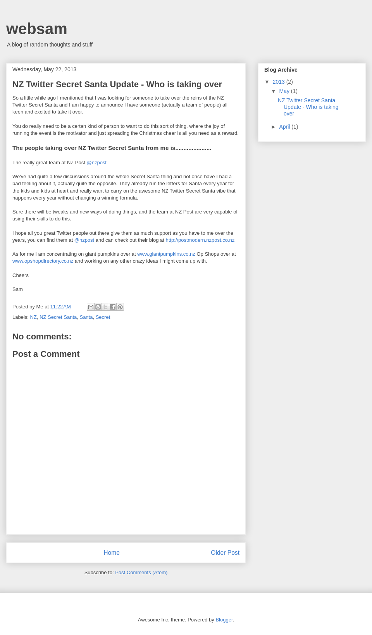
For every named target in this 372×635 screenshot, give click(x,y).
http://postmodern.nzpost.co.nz (200, 240)
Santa (86, 317)
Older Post (225, 552)
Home (111, 552)
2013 (279, 82)
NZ (33, 317)
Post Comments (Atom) (141, 572)
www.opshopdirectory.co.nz (42, 261)
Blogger (223, 620)
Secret (103, 317)
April (285, 127)
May (285, 91)
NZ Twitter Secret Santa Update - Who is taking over (308, 107)
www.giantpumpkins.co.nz (166, 254)
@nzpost (96, 162)
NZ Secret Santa (58, 317)
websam (36, 28)
